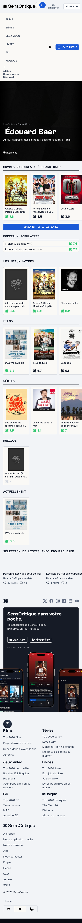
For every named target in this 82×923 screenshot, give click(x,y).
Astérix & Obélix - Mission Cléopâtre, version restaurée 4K (43, 305)
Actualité (8, 754)
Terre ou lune (11, 805)
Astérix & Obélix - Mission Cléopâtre (15, 210)
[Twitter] (45, 602)
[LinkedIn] (70, 602)
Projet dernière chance (17, 743)
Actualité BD (10, 815)
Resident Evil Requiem (16, 773)
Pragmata (9, 778)
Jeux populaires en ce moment (16, 785)
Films (8, 730)
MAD (6, 810)
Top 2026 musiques (54, 800)
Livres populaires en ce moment (56, 785)
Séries (47, 730)
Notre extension (13, 845)
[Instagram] (58, 602)
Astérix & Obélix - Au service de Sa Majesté (42, 210)
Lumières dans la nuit (42, 424)
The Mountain (50, 805)
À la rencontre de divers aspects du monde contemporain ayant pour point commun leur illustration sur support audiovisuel (16, 305)
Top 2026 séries (52, 736)
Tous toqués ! (40, 362)
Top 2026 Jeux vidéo (16, 768)
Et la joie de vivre (52, 773)
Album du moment (53, 815)
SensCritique (9, 124)
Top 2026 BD (11, 800)
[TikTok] (64, 602)
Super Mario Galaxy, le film (19, 749)
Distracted (48, 810)
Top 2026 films (12, 737)
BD (5, 794)
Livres (47, 762)
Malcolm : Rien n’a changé (58, 746)
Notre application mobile (18, 839)
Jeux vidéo (12, 762)
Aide (5, 850)
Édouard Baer (24, 124)
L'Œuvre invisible (14, 362)
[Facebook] (51, 602)
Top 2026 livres (51, 768)
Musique (49, 794)
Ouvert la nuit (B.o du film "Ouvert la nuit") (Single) (15, 475)
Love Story (49, 741)
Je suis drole (50, 778)
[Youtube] (77, 602)
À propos (9, 833)
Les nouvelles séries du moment (56, 753)
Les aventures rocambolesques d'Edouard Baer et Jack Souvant (15, 424)
